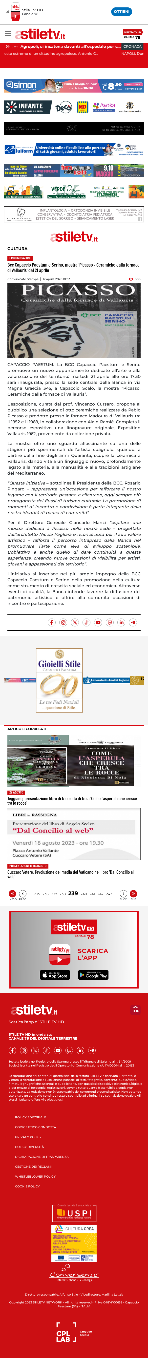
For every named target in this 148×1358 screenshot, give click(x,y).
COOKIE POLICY (27, 1186)
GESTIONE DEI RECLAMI (33, 1166)
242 (100, 894)
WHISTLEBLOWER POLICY (35, 1176)
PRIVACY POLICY (28, 1137)
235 (37, 894)
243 (109, 894)
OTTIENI (121, 11)
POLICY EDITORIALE (30, 1117)
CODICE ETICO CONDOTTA (35, 1127)
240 (84, 894)
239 (73, 893)
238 (63, 894)
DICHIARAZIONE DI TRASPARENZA (42, 1157)
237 (54, 894)
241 (92, 894)
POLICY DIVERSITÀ (29, 1147)
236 (45, 894)
